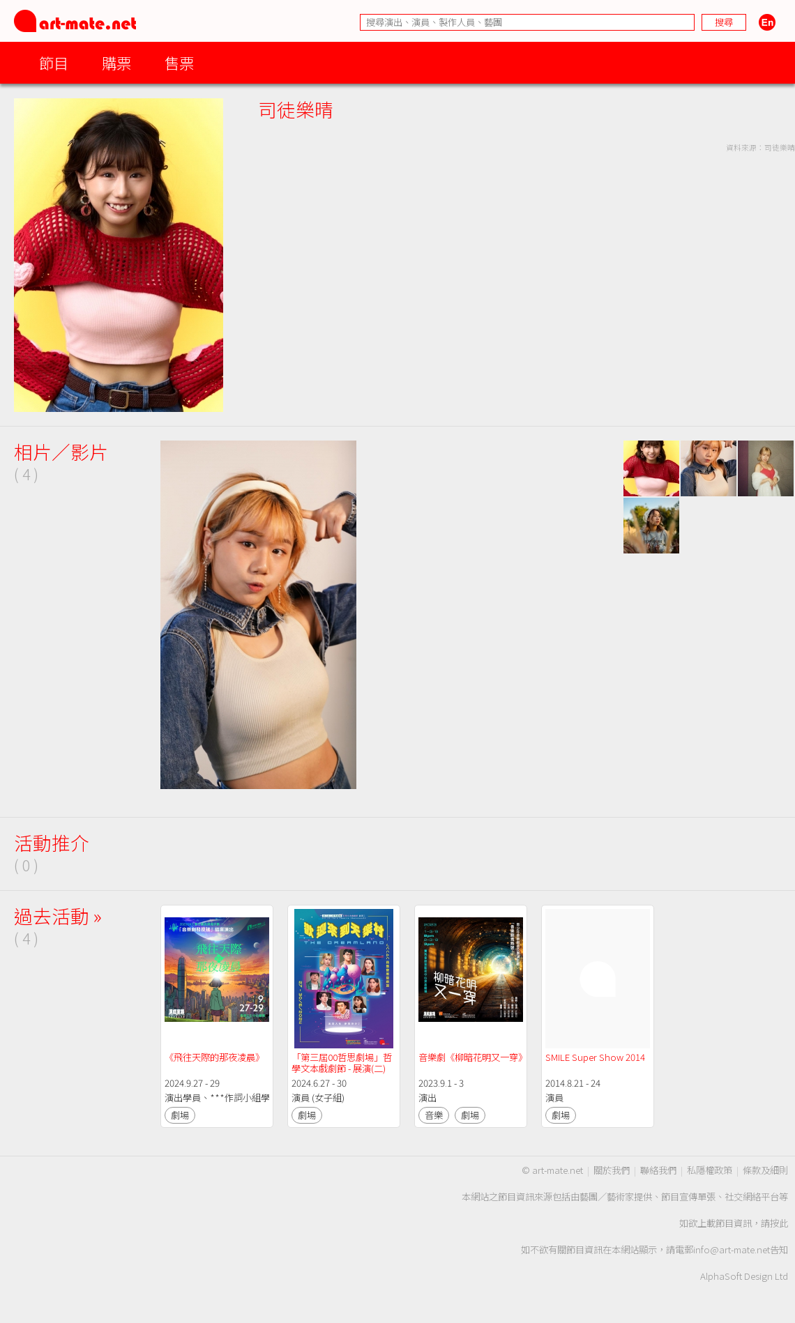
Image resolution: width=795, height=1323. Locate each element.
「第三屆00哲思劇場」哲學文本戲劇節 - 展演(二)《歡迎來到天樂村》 (342, 1068)
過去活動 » (58, 915)
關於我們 (611, 1170)
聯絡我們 (658, 1170)
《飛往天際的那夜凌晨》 (214, 1057)
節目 (53, 62)
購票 (116, 62)
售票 (179, 62)
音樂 (434, 1115)
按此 (779, 1223)
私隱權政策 (709, 1170)
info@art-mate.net (731, 1249)
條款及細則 (765, 1170)
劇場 (180, 1115)
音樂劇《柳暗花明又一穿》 (472, 1057)
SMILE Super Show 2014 (595, 1057)
